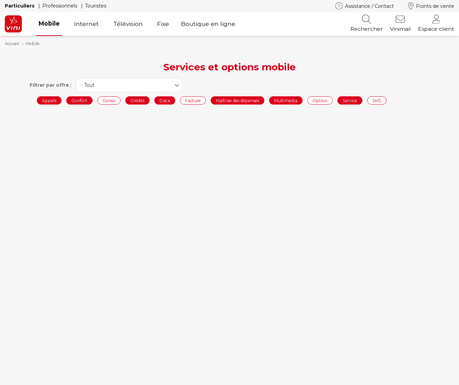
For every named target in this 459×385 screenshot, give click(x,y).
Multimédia (285, 100)
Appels (49, 100)
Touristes (95, 6)
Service (350, 100)
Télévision (128, 23)
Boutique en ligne (208, 23)
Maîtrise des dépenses (237, 100)
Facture (193, 100)
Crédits (137, 100)
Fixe (163, 23)
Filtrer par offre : (50, 85)
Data (164, 100)
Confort (79, 100)
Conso (108, 100)
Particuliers (20, 6)
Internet (86, 23)
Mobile (49, 23)
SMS (376, 100)
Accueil (12, 43)
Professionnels (60, 6)
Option (320, 100)
